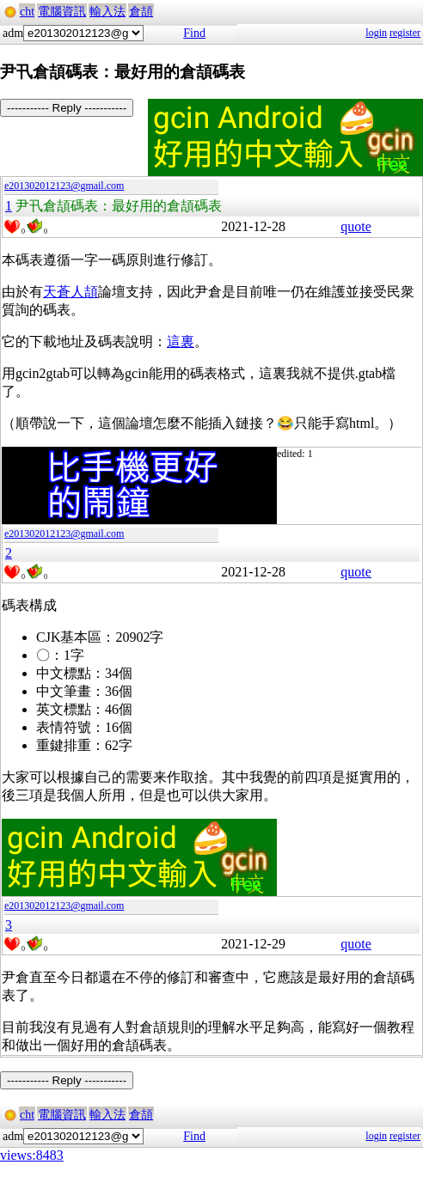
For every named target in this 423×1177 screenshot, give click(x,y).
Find (194, 33)
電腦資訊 (62, 11)
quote (355, 226)
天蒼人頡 (70, 291)
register (404, 33)
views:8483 (32, 1155)
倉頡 (141, 11)
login (376, 33)
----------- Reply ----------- (66, 107)
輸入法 (107, 11)
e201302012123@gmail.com (64, 186)
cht (27, 11)
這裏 (180, 341)
